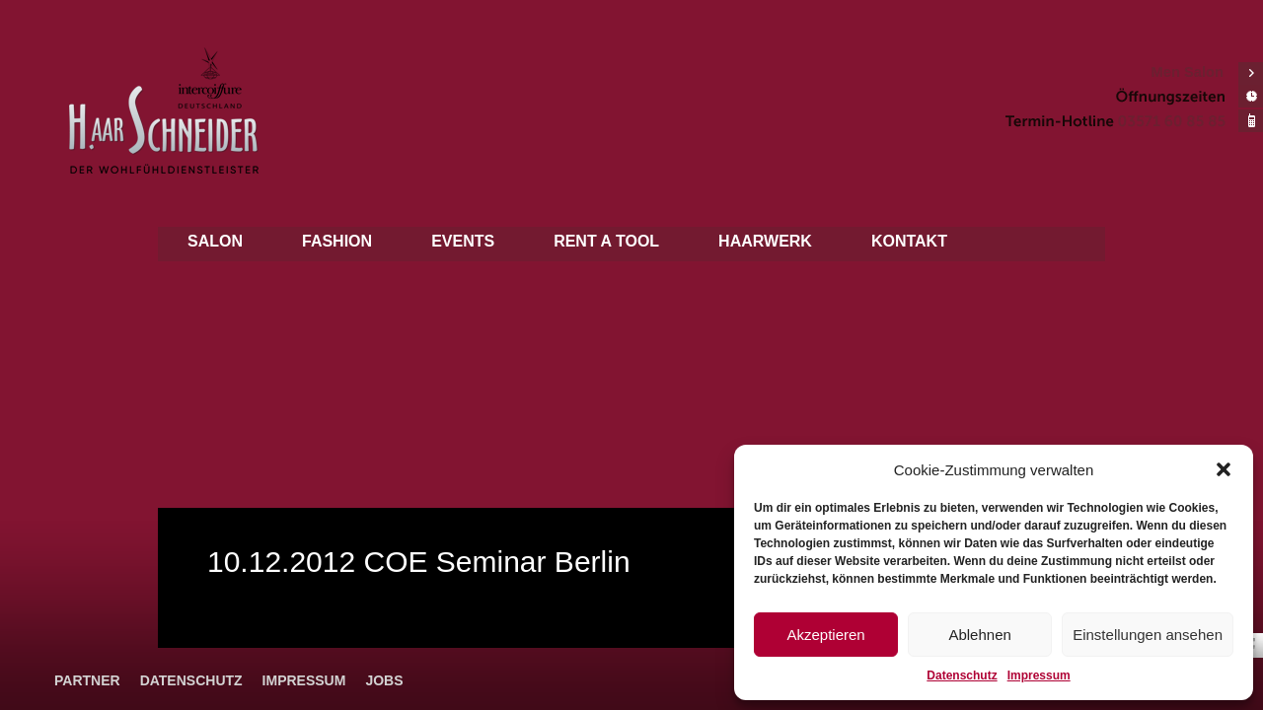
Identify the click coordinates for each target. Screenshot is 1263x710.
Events (462, 241)
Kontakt (909, 241)
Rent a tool (606, 241)
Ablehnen (979, 634)
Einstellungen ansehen (1148, 634)
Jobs (384, 680)
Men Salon (1188, 72)
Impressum (1039, 675)
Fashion (337, 241)
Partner (87, 680)
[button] (1223, 469)
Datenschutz (962, 675)
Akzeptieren (825, 634)
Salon (215, 241)
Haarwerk (765, 241)
